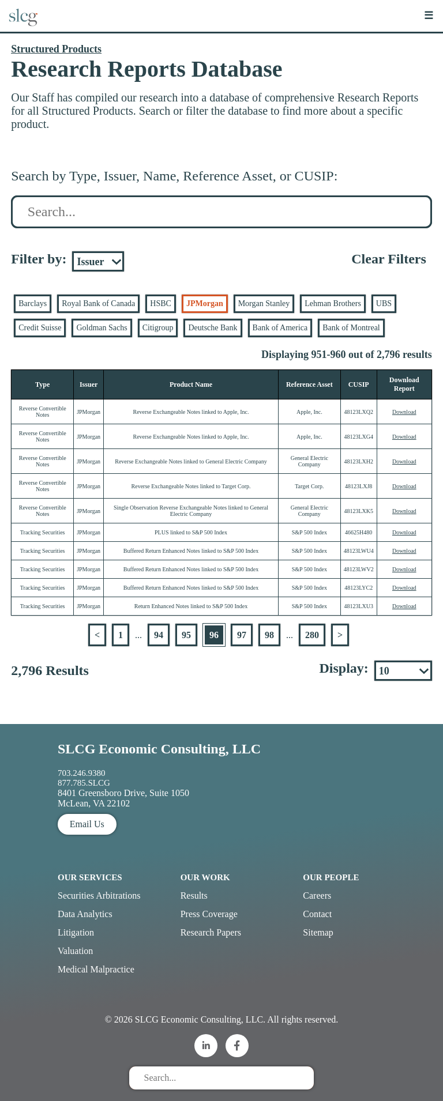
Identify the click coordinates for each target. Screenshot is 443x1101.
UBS (384, 303)
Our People (331, 877)
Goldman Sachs (101, 327)
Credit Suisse (39, 327)
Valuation (75, 951)
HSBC (160, 303)
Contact (317, 914)
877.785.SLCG (84, 782)
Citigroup (158, 327)
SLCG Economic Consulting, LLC (159, 748)
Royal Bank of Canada (98, 303)
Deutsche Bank (212, 327)
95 (186, 635)
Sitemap (318, 932)
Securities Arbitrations (99, 895)
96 (214, 635)
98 (269, 635)
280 (312, 635)
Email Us (87, 824)
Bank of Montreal (351, 327)
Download (404, 412)
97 (241, 635)
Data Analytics (85, 914)
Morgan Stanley (264, 303)
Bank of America (280, 327)
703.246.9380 (82, 773)
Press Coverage (209, 914)
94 (158, 635)
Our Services (90, 877)
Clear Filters (388, 258)
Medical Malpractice (96, 969)
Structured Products (56, 49)
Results (194, 895)
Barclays (32, 303)
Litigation (76, 932)
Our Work (205, 877)
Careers (317, 895)
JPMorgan (204, 303)
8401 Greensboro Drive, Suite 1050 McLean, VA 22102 (123, 798)
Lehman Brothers (333, 303)
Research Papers (211, 932)
